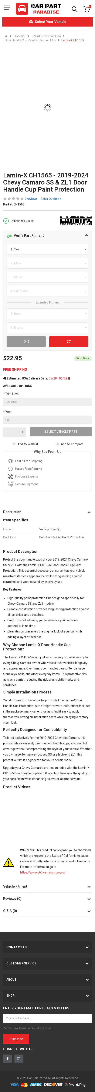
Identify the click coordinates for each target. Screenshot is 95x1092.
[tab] (47, 236)
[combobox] (47, 249)
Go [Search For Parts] (26, 341)
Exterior (20, 36)
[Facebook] (7, 1059)
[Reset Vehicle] (68, 341)
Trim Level (12, 394)
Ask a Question (51, 199)
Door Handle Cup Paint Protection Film (30, 40)
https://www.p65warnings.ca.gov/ (42, 872)
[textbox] (17, 249)
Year (8, 412)
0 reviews (31, 199)
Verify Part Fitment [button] (25, 235)
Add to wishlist (25, 444)
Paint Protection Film (47, 36)
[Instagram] (18, 1059)
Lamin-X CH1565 (72, 40)
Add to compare (70, 444)
